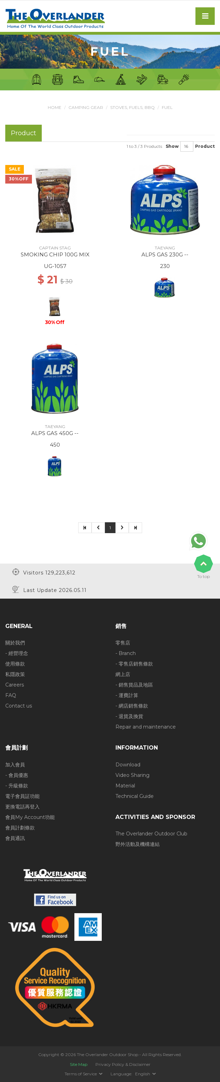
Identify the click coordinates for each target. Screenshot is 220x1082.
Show (172, 146)
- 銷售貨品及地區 (134, 685)
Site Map (78, 1064)
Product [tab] (23, 133)
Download (127, 764)
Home (54, 107)
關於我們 (15, 643)
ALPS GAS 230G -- (164, 254)
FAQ (10, 695)
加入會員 (15, 764)
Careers (14, 685)
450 (55, 444)
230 (165, 266)
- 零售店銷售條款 (134, 664)
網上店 (122, 674)
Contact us (18, 706)
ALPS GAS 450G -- (55, 433)
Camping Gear (85, 107)
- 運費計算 (126, 695)
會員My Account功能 (30, 817)
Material (125, 786)
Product (205, 146)
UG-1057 (55, 266)
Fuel (167, 107)
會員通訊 (15, 838)
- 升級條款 (16, 786)
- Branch (125, 653)
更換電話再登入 (22, 807)
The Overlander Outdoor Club (151, 834)
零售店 (122, 643)
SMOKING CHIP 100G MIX (55, 254)
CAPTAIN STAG (55, 247)
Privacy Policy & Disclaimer (123, 1064)
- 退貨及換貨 (129, 716)
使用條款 (15, 664)
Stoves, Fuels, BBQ (132, 107)
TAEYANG (165, 247)
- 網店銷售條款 (131, 706)
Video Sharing (132, 775)
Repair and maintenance (145, 727)
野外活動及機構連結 (137, 844)
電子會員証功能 (22, 796)
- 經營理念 (16, 653)
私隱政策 (15, 674)
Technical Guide (134, 796)
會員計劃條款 (20, 828)
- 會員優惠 (16, 775)
